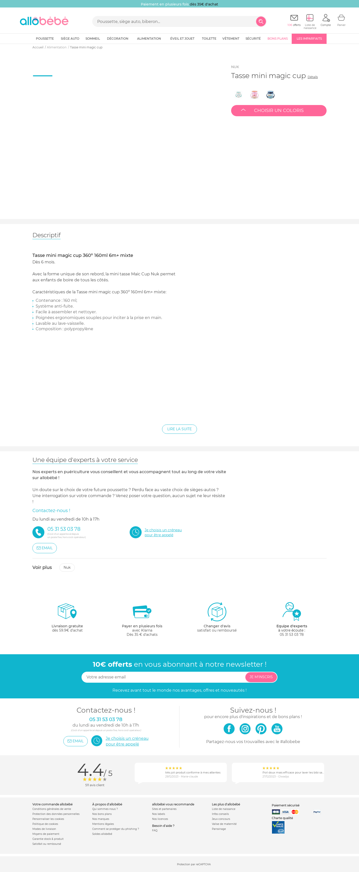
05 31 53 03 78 (292, 634)
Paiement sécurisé (285, 805)
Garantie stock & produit (48, 839)
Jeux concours (221, 819)
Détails (313, 77)
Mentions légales (103, 824)
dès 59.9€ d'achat (67, 619)
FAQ (154, 830)
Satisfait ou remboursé (46, 844)
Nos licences (160, 819)
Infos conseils (220, 814)
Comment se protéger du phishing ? (115, 829)
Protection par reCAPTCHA (194, 864)
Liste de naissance (223, 809)
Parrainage (219, 829)
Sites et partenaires (164, 809)
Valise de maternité (224, 824)
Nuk (67, 567)
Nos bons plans (102, 814)
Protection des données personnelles (56, 814)
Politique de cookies (45, 824)
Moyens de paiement (45, 834)
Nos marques (100, 819)
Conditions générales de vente (51, 809)
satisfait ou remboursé (217, 617)
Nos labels (158, 814)
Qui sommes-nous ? (105, 809)
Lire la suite (179, 429)
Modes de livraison (44, 829)
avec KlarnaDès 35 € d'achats (142, 619)
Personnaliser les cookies (48, 819)
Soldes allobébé (102, 834)
